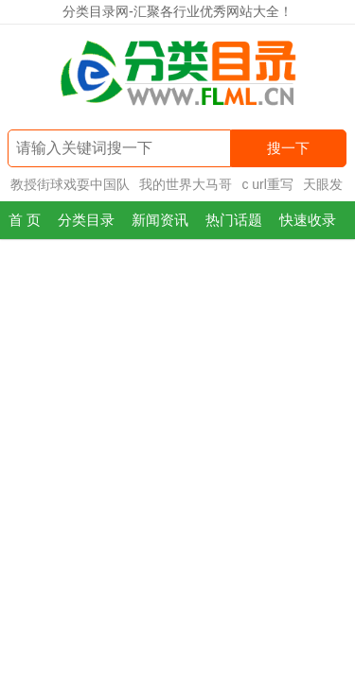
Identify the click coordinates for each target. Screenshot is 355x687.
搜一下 (288, 148)
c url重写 (267, 184)
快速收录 (307, 220)
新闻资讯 (160, 220)
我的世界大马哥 (185, 184)
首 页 (25, 220)
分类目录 (86, 220)
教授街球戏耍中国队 (70, 184)
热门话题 (233, 220)
